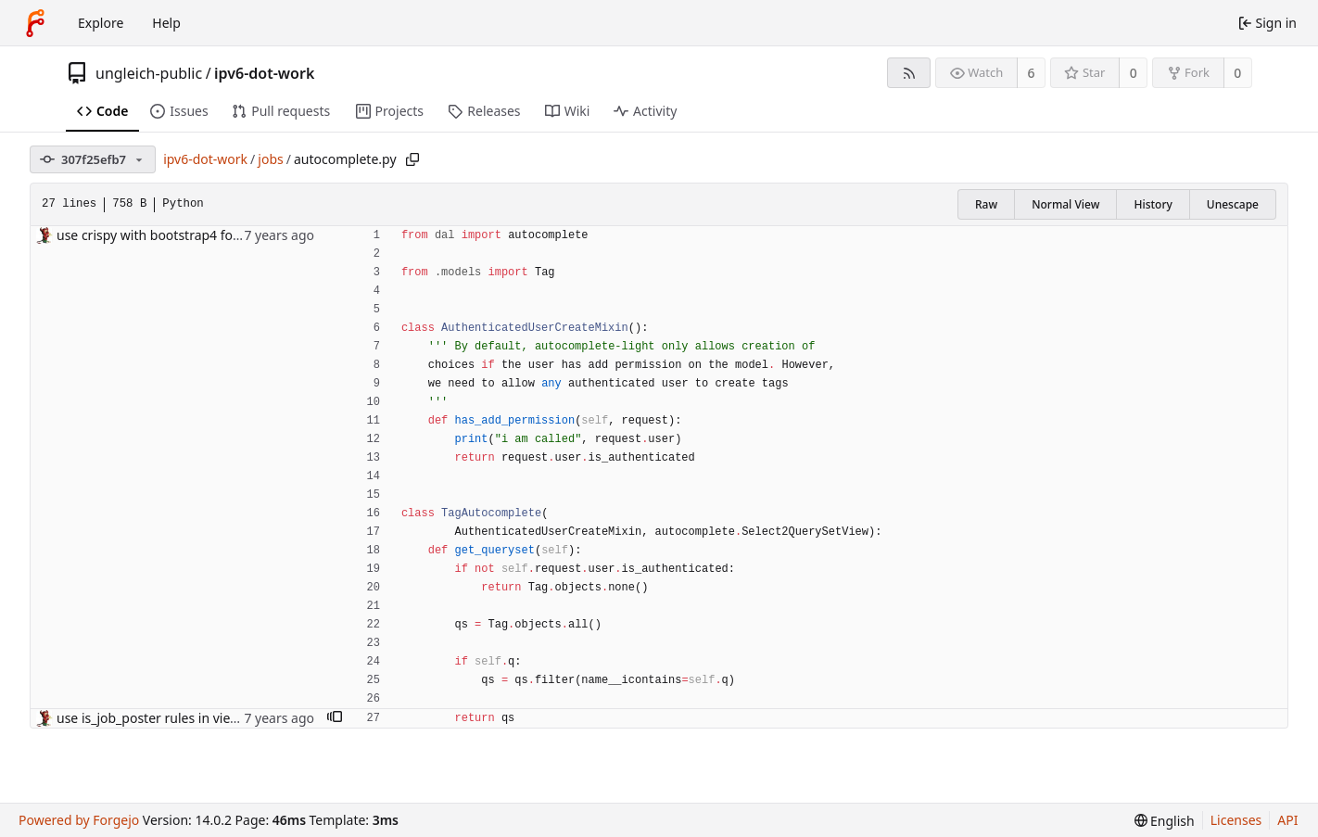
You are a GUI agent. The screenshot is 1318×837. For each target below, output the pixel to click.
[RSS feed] (909, 72)
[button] (334, 718)
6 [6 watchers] (1031, 73)
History (1153, 204)
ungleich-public (148, 73)
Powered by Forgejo (79, 820)
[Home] (35, 23)
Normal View (1065, 204)
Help (166, 23)
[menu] (1164, 821)
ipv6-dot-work (264, 73)
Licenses (1236, 820)
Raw (986, 204)
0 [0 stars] (1133, 73)
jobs (270, 159)
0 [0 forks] (1237, 73)
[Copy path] (412, 159)
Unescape (1233, 204)
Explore (100, 23)
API (1287, 820)
